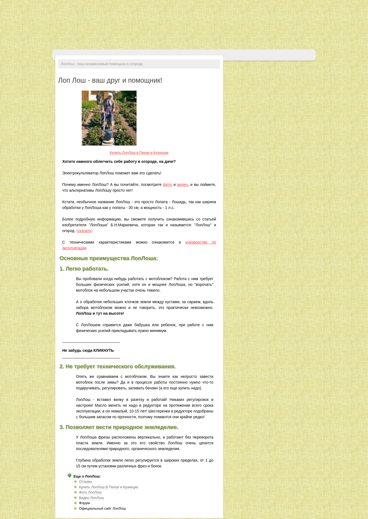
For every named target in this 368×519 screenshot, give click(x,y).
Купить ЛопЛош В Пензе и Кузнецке (108, 487)
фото (167, 184)
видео (182, 184)
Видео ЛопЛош (91, 498)
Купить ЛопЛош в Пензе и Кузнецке (139, 152)
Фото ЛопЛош (90, 492)
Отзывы (85, 481)
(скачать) (85, 230)
